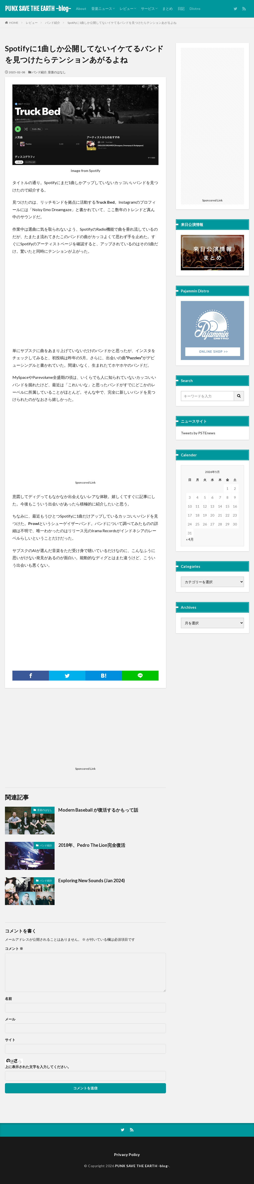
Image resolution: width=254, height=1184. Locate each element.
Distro (195, 8)
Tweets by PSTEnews (198, 433)
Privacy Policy (127, 1154)
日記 (181, 8)
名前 (8, 998)
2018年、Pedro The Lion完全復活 (91, 845)
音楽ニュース (101, 8)
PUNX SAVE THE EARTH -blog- (38, 9)
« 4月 (190, 539)
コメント (14, 948)
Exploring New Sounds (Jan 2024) (91, 880)
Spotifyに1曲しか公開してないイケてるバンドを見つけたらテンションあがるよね (121, 23)
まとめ (167, 8)
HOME (13, 23)
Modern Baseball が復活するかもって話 (98, 810)
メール (10, 1019)
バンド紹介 (52, 23)
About (81, 8)
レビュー (126, 8)
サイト (10, 1040)
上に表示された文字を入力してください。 (38, 1067)
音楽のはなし (57, 72)
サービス (148, 8)
